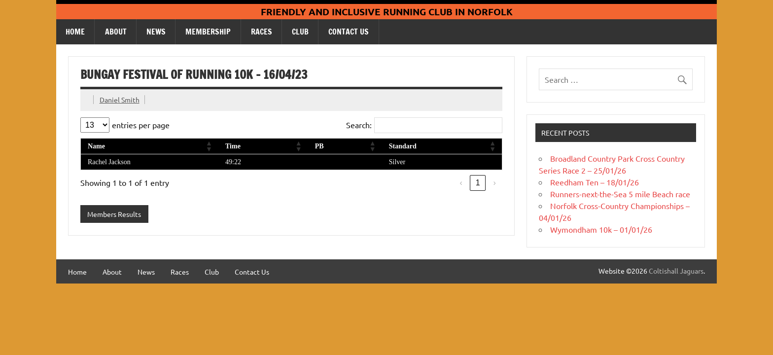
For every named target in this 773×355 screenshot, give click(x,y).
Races (261, 31)
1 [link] (478, 182)
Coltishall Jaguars (676, 270)
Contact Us (348, 31)
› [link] (494, 182)
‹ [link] (461, 182)
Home (75, 31)
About (116, 31)
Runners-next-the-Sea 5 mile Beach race (620, 194)
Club (300, 31)
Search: (359, 125)
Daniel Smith (120, 99)
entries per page (141, 125)
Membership (208, 31)
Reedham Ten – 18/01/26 (594, 182)
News (156, 31)
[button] (208, 146)
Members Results (114, 214)
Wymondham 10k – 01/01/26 (601, 229)
